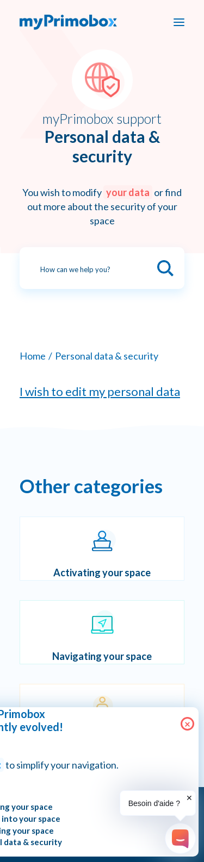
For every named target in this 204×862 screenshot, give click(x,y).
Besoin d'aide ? (154, 803)
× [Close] (187, 724)
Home (33, 356)
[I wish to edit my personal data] (102, 392)
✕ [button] (189, 798)
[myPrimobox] (68, 22)
